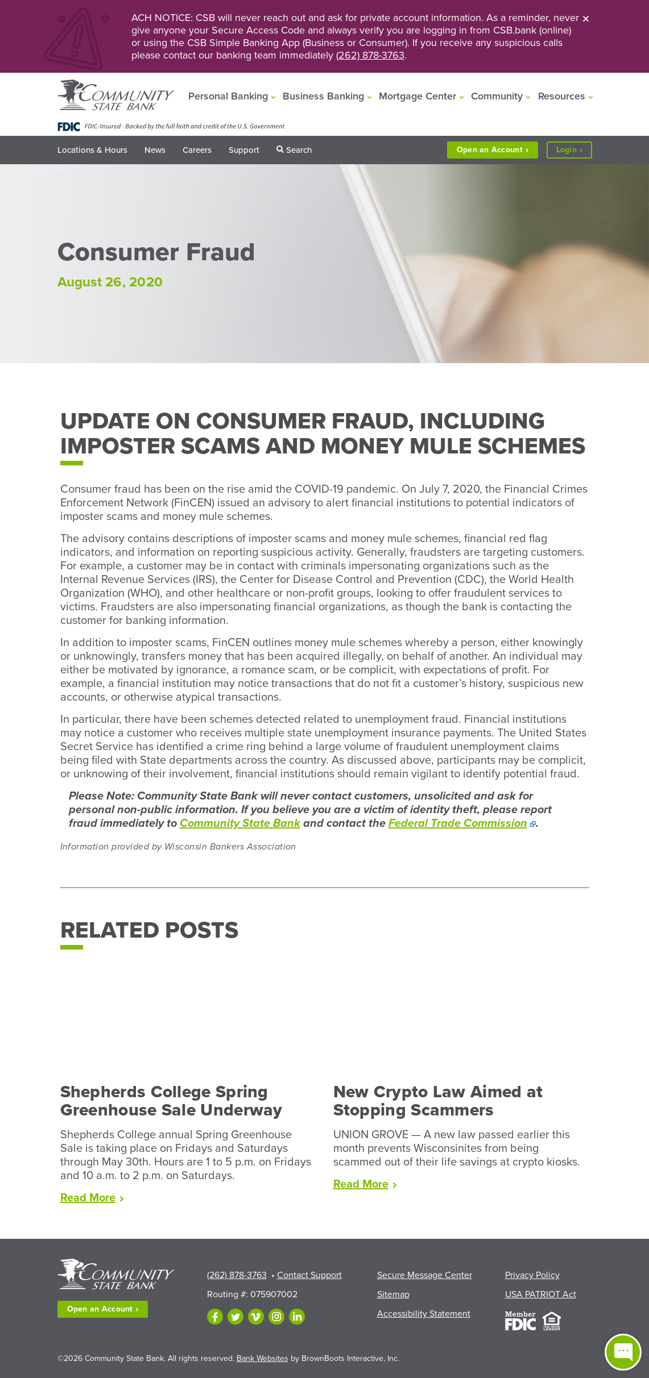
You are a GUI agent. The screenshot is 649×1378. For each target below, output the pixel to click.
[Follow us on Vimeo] (256, 1317)
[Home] (115, 96)
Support (244, 150)
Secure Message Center (424, 1275)
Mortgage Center (417, 96)
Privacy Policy (532, 1275)
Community (497, 96)
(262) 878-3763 (370, 55)
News (155, 150)
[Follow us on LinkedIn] (297, 1317)
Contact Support (309, 1275)
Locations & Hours (92, 150)
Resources (561, 96)
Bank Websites (262, 1358)
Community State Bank (240, 823)
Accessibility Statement (423, 1313)
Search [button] (299, 150)
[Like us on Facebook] (215, 1317)
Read (91, 1198)
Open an (492, 150)
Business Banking (323, 96)
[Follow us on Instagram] (276, 1317)
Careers (197, 150)
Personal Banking (228, 96)
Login (574, 150)
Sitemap (393, 1294)
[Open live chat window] (623, 1352)
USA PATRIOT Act (540, 1294)
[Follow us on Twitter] (235, 1317)
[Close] (586, 18)
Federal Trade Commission (457, 823)
